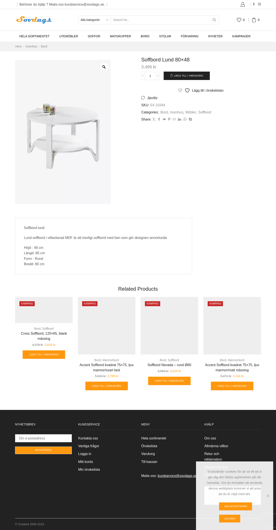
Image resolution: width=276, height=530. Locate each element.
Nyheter (215, 36)
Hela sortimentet (34, 36)
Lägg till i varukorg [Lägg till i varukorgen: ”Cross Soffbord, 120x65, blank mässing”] (44, 354)
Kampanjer (241, 36)
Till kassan (149, 462)
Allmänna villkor (216, 446)
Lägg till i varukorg (189, 75)
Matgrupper (120, 36)
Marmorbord (110, 360)
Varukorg (148, 454)
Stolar (165, 36)
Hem (18, 46)
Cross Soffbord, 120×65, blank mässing (44, 335)
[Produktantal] (150, 76)
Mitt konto (85, 462)
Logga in (84, 454)
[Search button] (214, 20)
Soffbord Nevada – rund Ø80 (169, 365)
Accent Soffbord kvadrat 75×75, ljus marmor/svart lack (106, 367)
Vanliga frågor (88, 446)
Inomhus (31, 46)
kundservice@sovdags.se (177, 476)
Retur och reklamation (213, 456)
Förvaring (190, 36)
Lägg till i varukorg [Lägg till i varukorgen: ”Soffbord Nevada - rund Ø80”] (169, 380)
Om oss (210, 438)
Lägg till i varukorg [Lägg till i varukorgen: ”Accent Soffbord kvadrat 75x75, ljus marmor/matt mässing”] (232, 385)
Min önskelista (89, 469)
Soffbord (204, 112)
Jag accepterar (235, 506)
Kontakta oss (88, 438)
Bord (145, 36)
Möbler (191, 112)
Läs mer (229, 518)
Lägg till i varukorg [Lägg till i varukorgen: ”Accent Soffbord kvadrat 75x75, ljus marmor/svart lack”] (106, 385)
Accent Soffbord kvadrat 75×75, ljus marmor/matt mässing (232, 367)
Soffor (94, 36)
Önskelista (149, 446)
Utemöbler (68, 36)
